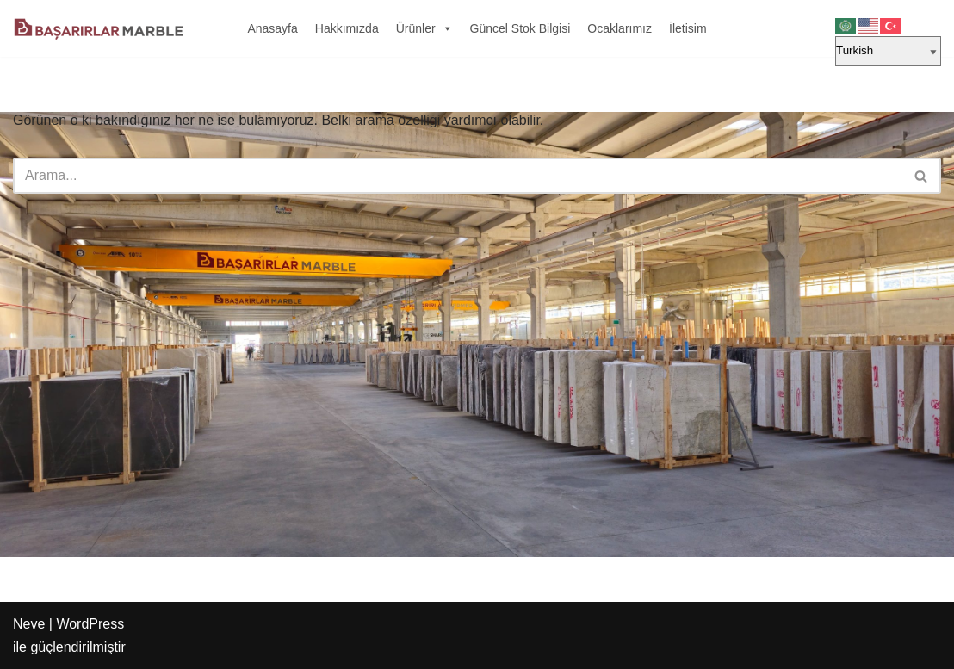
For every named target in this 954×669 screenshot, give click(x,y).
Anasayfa (272, 28)
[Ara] (457, 176)
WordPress (90, 623)
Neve (29, 623)
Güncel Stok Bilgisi (520, 28)
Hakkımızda (347, 28)
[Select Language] (888, 51)
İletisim (688, 28)
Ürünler (424, 28)
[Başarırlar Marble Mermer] (99, 28)
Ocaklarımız (619, 28)
